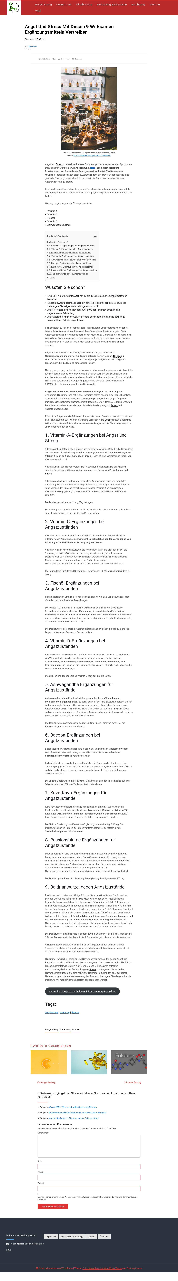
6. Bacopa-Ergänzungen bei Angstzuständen (70, 264)
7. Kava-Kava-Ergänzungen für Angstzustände (71, 267)
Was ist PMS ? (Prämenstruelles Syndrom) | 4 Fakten (73, 1116)
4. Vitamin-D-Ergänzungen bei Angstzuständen (71, 257)
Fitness (75, 1020)
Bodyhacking (43, 4)
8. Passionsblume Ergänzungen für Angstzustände (73, 271)
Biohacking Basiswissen (112, 4)
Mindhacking (84, 4)
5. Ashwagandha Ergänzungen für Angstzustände (72, 260)
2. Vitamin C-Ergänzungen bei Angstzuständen (71, 250)
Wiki (38, 10)
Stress (59, 164)
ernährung (65, 1020)
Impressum (51, 1245)
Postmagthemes (134, 1276)
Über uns (104, 1245)
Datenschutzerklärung (72, 1245)
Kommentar (43, 1141)
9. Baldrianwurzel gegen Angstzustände (69, 274)
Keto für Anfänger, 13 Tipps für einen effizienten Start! (74, 1127)
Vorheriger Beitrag (46, 1091)
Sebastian (32, 46)
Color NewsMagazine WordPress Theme (102, 1276)
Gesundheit (63, 4)
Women (155, 4)
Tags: (52, 278)
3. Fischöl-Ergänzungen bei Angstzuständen (70, 253)
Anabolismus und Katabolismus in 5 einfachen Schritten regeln (77, 1121)
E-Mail (41, 1181)
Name (41, 1170)
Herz (93, 168)
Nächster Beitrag (132, 1091)
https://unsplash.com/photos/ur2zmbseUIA (91, 156)
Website (41, 1192)
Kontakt (91, 1245)
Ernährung (138, 4)
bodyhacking (51, 1020)
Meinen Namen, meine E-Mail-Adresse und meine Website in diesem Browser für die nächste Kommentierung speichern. (88, 1206)
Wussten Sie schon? (58, 243)
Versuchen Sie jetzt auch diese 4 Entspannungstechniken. (82, 1000)
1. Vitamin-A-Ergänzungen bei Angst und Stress (72, 246)
